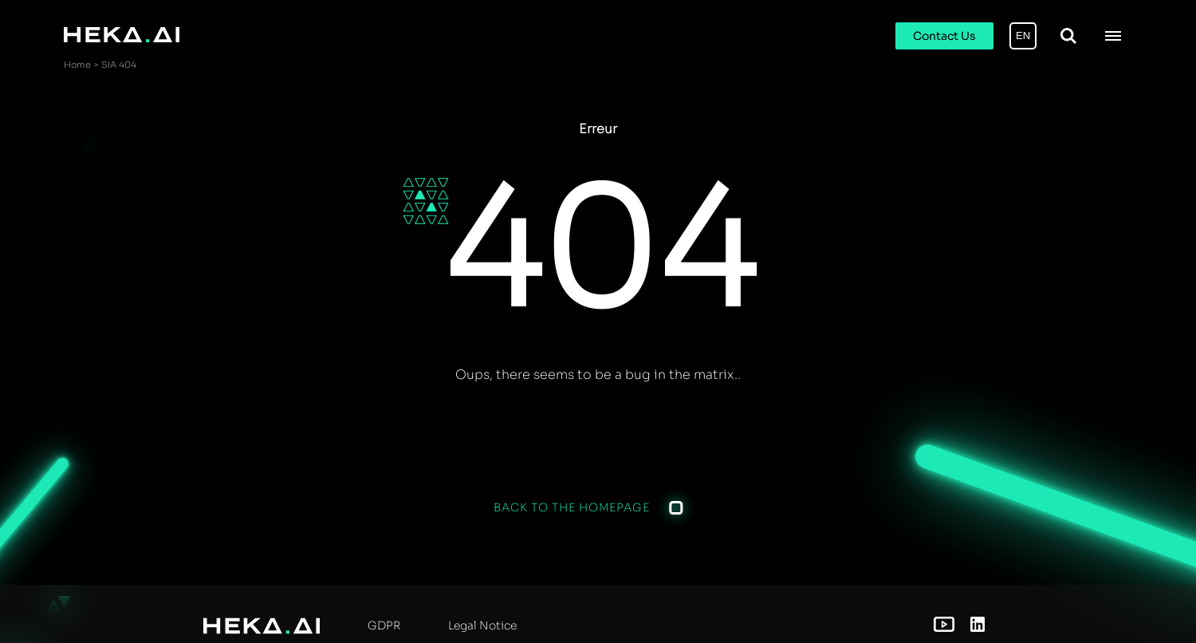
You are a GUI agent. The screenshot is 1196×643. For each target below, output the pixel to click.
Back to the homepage (572, 507)
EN (1023, 35)
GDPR (384, 625)
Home (77, 64)
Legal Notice (482, 625)
